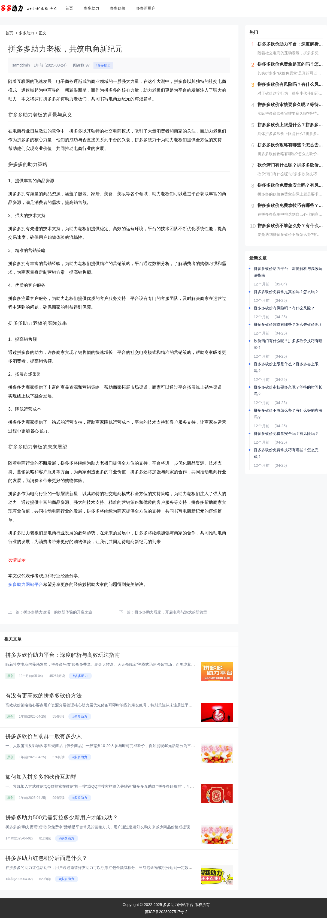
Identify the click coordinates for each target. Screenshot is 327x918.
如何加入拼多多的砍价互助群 (40, 777)
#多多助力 (103, 65)
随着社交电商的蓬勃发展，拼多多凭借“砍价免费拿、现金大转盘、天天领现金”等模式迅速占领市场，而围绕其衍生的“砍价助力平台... (117, 664)
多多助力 (91, 8)
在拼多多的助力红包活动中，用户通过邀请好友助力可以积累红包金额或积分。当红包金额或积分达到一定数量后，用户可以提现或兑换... (121, 867)
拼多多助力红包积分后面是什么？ (46, 858)
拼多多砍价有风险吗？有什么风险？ (284, 308)
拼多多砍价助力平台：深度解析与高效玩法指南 (62, 655)
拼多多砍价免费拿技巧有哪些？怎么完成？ (286, 453)
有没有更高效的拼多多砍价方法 (43, 696)
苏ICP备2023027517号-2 (166, 912)
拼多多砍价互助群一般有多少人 (43, 736)
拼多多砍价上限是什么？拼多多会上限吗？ (286, 367)
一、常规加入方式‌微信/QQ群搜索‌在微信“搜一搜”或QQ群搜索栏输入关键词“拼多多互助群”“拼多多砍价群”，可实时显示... (106, 786)
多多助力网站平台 (25, 584)
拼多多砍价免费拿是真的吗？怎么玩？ (286, 292)
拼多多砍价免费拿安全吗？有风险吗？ (286, 433)
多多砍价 (117, 8)
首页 (69, 8)
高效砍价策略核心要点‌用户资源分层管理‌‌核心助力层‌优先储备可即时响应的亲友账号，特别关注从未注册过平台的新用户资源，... (113, 705)
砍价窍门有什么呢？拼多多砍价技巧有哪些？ (288, 344)
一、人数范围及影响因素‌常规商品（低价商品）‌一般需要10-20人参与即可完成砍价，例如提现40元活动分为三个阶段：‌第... (109, 746)
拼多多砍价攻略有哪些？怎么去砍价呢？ (288, 324)
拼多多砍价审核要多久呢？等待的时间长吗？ (288, 390)
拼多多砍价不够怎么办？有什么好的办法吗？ (288, 413)
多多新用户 (145, 8)
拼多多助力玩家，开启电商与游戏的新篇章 (171, 612)
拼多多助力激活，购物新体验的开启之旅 (57, 612)
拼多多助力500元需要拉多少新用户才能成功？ (61, 817)
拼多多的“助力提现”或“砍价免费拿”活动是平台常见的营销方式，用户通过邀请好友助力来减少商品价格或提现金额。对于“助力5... (114, 827)
